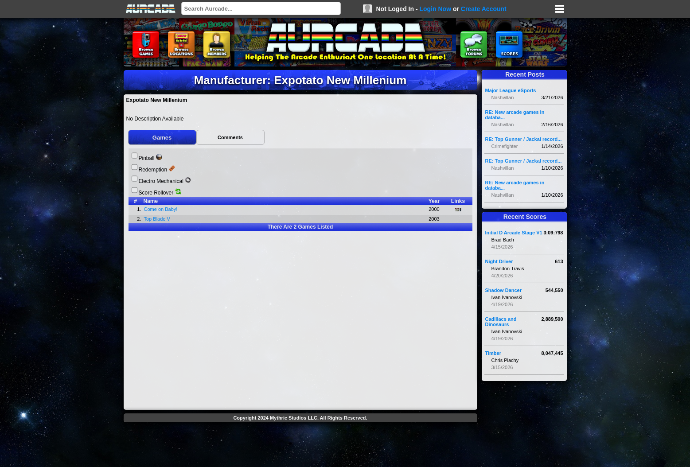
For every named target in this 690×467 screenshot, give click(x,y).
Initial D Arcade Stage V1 (513, 232)
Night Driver (499, 261)
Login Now (435, 8)
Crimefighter (504, 146)
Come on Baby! (161, 209)
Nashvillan (502, 97)
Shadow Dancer (503, 290)
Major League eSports (510, 90)
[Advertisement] (300, 446)
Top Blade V (158, 219)
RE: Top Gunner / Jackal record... (523, 139)
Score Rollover (156, 193)
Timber (493, 353)
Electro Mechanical (161, 181)
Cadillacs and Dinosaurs (501, 321)
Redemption (153, 170)
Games (162, 137)
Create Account (484, 8)
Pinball (147, 158)
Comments (230, 137)
